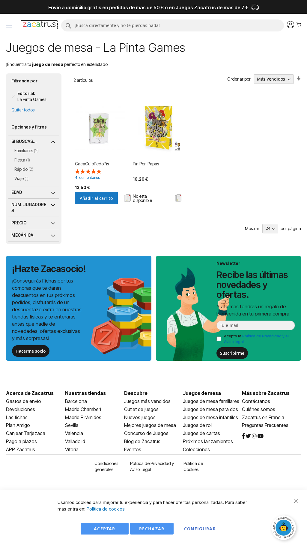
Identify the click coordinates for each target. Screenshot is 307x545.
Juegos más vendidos (147, 401)
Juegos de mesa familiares (211, 401)
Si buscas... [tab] (24, 141)
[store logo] (39, 25)
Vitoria (72, 449)
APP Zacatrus (20, 449)
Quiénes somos (258, 409)
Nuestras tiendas (85, 393)
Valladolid (75, 441)
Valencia (74, 433)
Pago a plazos (21, 441)
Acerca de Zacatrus (30, 393)
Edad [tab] (16, 192)
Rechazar (152, 529)
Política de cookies (106, 509)
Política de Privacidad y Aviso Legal (152, 466)
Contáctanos (256, 401)
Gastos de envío (23, 401)
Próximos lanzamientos (208, 441)
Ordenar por (239, 78)
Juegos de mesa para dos (210, 409)
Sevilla (72, 425)
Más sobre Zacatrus (266, 393)
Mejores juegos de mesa (150, 425)
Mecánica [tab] (22, 235)
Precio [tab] (19, 222)
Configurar (200, 529)
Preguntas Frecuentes (265, 425)
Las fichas (17, 417)
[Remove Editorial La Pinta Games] (13, 96)
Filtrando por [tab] (24, 80)
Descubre (136, 393)
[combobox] (172, 25)
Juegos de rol (197, 425)
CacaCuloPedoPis (92, 163)
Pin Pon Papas (146, 163)
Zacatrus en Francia (263, 417)
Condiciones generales (106, 466)
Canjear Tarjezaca (25, 433)
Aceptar (104, 529)
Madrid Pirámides (83, 417)
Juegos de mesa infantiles (210, 417)
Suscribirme (232, 353)
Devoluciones (20, 409)
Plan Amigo (18, 425)
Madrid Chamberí (83, 409)
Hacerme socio (31, 351)
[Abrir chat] (284, 528)
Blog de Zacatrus (142, 441)
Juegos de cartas (201, 433)
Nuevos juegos (140, 417)
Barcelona (76, 401)
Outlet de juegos (141, 409)
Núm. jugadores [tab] (28, 207)
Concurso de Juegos (146, 433)
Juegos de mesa (202, 393)
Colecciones (196, 449)
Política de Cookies (193, 466)
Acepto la (256, 338)
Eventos (132, 449)
